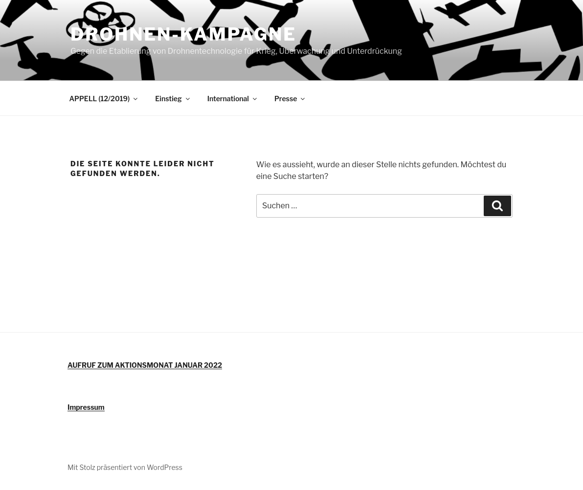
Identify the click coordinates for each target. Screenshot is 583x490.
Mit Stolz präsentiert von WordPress (124, 467)
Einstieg (173, 98)
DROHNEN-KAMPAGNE (183, 34)
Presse (290, 98)
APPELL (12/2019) (104, 98)
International (232, 98)
